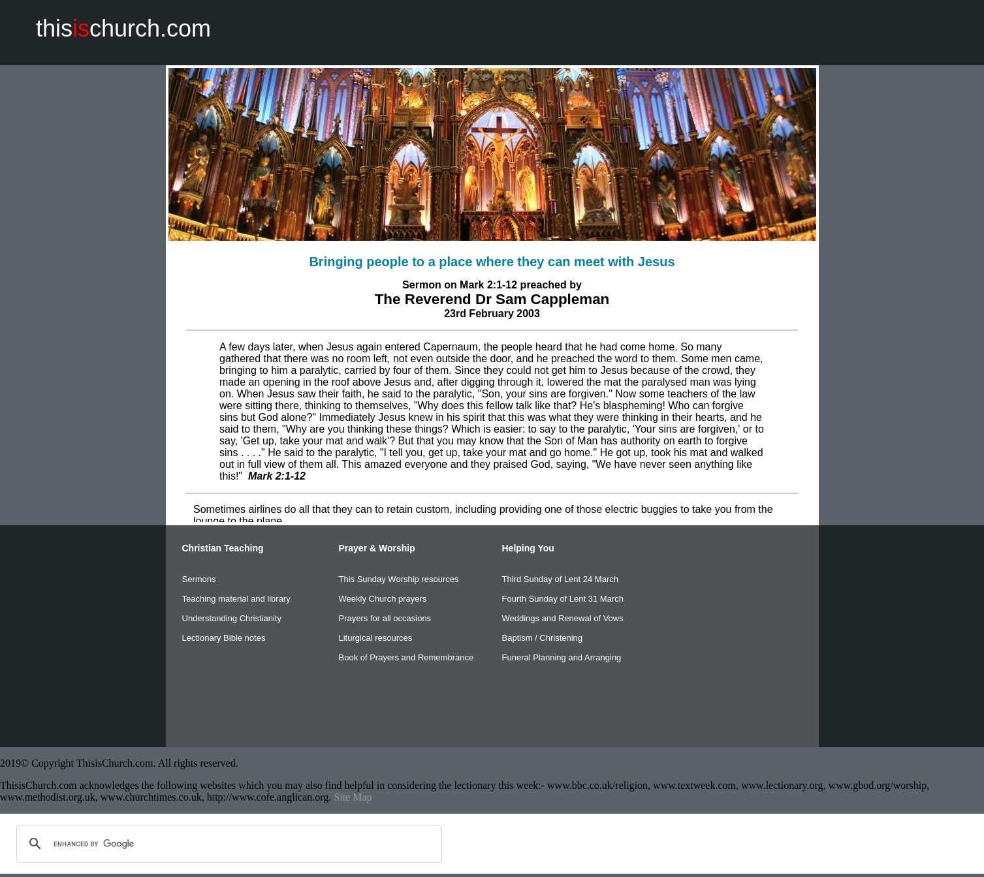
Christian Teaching (223, 548)
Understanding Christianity (231, 618)
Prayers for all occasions (385, 618)
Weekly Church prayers (383, 599)
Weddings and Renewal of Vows (563, 618)
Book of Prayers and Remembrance (406, 657)
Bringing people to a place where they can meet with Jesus (492, 261)
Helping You (528, 548)
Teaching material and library (236, 599)
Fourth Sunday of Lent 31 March (563, 599)
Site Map (353, 797)
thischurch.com (123, 28)
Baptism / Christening (542, 638)
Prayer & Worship (377, 548)
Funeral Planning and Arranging (562, 657)
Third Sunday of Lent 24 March (560, 579)
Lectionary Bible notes (224, 638)
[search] (227, 844)
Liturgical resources (376, 638)
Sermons (199, 579)
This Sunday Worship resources (399, 579)
